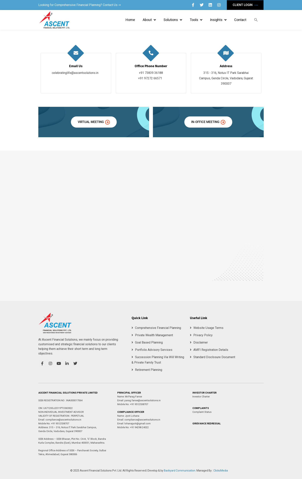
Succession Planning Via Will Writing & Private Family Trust (158, 359)
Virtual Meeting (94, 122)
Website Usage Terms (206, 328)
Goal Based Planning (147, 342)
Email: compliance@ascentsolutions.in (59, 419)
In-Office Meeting (208, 122)
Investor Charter (201, 396)
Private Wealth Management (152, 335)
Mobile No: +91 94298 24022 (133, 427)
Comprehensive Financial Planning (156, 328)
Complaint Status (201, 411)
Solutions (173, 19)
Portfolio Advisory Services (152, 350)
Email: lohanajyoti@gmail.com (134, 423)
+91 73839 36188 (151, 73)
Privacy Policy (201, 335)
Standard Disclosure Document (212, 357)
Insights (218, 19)
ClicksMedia (220, 470)
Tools (196, 19)
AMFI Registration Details (209, 350)
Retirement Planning (147, 370)
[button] (256, 19)
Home (130, 20)
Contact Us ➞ (112, 5)
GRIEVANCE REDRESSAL (206, 423)
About (149, 19)
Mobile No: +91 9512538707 (53, 423)
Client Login (245, 5)
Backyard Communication (179, 470)
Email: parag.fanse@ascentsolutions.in (139, 400)
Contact (240, 20)
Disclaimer (199, 342)
